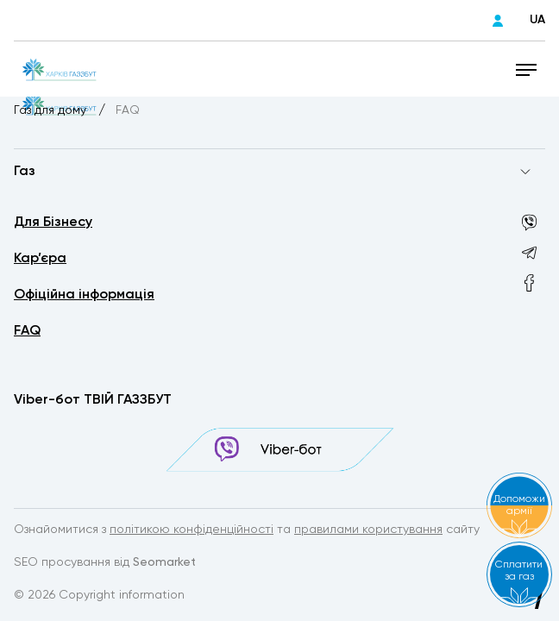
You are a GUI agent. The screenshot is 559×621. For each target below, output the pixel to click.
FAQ (27, 331)
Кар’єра (40, 259)
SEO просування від (105, 562)
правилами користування (368, 530)
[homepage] (59, 69)
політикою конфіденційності (191, 530)
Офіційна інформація (84, 295)
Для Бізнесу (53, 222)
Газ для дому (52, 110)
